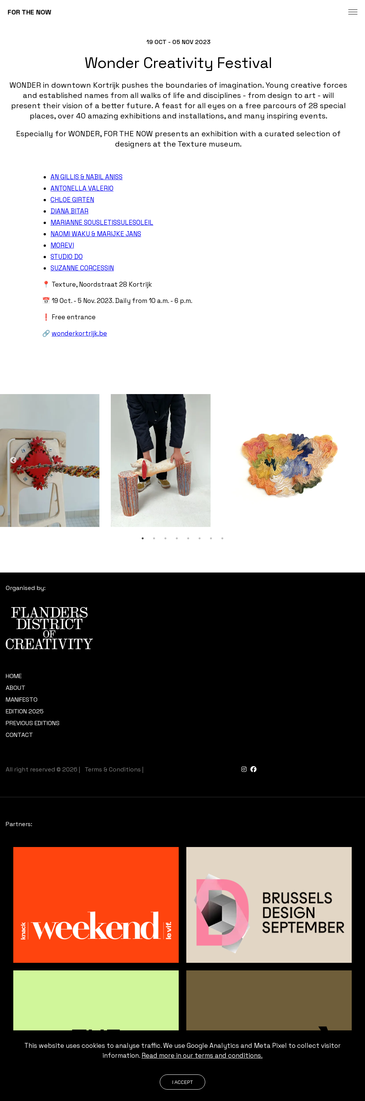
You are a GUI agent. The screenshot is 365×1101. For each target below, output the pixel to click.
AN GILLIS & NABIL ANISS (86, 177)
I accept (182, 1082)
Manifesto (22, 700)
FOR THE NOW (29, 12)
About (15, 688)
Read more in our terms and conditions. (202, 1055)
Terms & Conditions (113, 769)
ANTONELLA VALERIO (81, 188)
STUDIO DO (66, 256)
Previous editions (33, 723)
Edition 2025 (25, 711)
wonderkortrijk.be (79, 333)
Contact (19, 735)
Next (352, 460)
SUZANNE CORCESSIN (82, 268)
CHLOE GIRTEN (72, 200)
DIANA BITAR (69, 211)
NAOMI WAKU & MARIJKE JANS (95, 234)
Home (14, 676)
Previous (13, 460)
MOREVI (62, 245)
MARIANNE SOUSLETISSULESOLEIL (101, 222)
